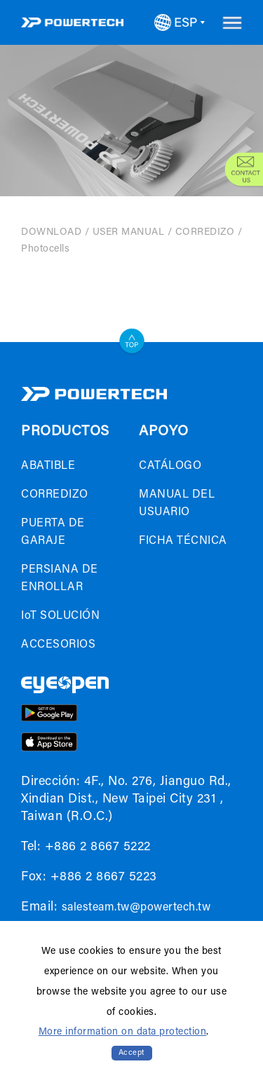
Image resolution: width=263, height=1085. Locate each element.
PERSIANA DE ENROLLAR (59, 578)
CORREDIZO (205, 233)
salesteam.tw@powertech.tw (136, 907)
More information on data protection (123, 1032)
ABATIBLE (48, 466)
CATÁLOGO (170, 466)
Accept (132, 1053)
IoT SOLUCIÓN (60, 616)
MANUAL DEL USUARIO (177, 503)
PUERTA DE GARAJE (53, 532)
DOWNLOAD (51, 233)
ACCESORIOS (58, 644)
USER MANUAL (129, 233)
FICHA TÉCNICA (183, 541)
